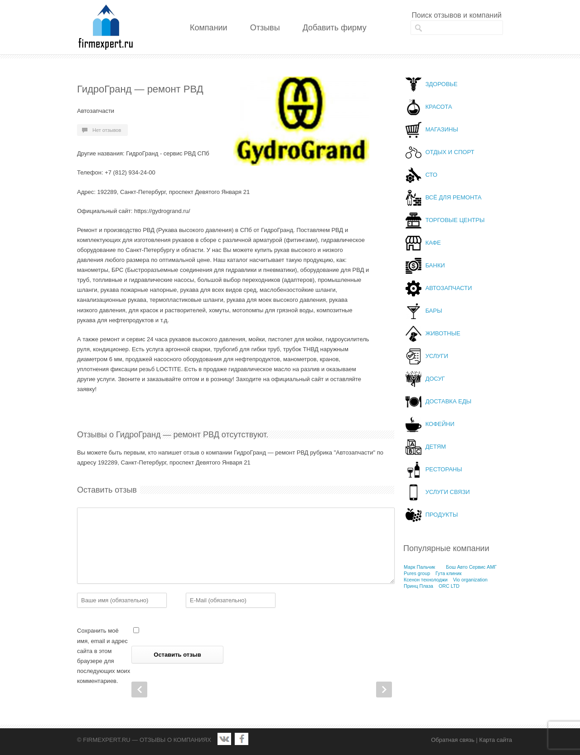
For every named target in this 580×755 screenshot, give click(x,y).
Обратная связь (452, 739)
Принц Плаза (418, 586)
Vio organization (470, 579)
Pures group (417, 573)
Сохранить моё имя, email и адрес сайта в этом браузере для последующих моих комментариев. (103, 655)
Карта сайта (495, 739)
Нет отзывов (106, 130)
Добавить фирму (335, 27)
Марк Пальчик (419, 567)
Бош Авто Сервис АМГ (471, 567)
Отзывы (265, 27)
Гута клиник (448, 573)
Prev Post (139, 689)
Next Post (384, 689)
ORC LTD (449, 586)
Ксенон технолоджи (426, 579)
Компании (208, 27)
